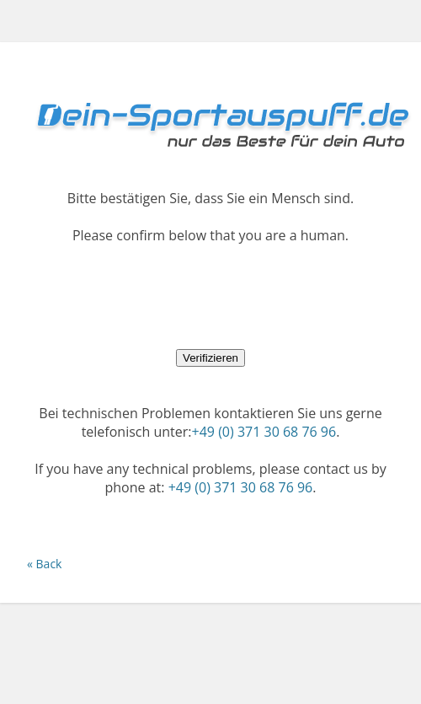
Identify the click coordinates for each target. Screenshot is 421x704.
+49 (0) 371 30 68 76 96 (264, 431)
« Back (44, 564)
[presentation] (210, 296)
